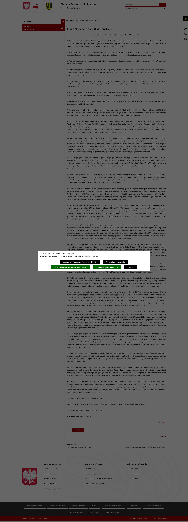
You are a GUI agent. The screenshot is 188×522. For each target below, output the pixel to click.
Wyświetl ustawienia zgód (115, 262)
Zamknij (130, 267)
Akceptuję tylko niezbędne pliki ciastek (70, 267)
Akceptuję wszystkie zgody (107, 267)
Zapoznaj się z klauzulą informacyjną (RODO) (80, 262)
